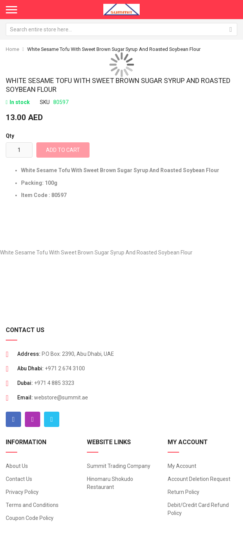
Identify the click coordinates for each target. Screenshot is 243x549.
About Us (17, 466)
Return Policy (183, 492)
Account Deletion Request (199, 479)
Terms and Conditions (32, 505)
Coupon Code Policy (30, 518)
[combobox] (121, 29)
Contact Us (19, 479)
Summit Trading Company (118, 466)
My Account (182, 466)
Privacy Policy (22, 492)
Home (12, 49)
